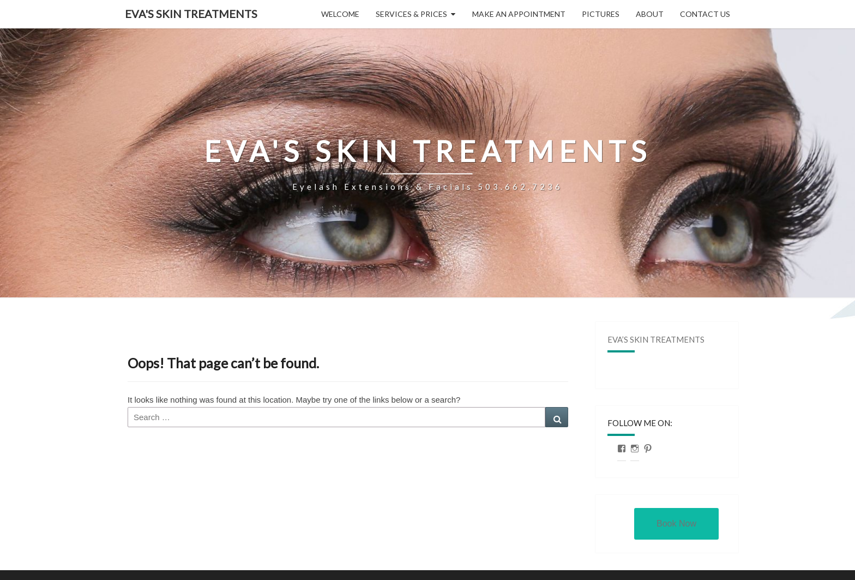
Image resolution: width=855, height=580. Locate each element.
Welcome (340, 14)
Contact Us (705, 14)
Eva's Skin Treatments (191, 13)
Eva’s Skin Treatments (656, 339)
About (650, 14)
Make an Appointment (518, 14)
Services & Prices (411, 14)
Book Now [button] (676, 523)
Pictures (600, 14)
